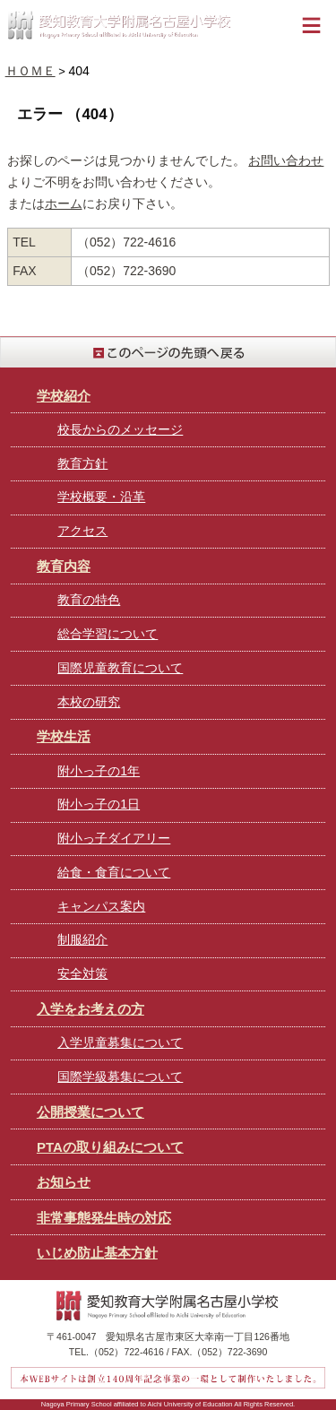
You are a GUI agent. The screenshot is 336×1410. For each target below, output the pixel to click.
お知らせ (63, 1181)
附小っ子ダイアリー (113, 838)
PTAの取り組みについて (110, 1147)
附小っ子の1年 (98, 771)
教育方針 (82, 463)
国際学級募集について (120, 1076)
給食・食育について (113, 872)
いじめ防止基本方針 (97, 1252)
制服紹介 (82, 939)
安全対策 (82, 973)
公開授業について (90, 1112)
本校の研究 (88, 702)
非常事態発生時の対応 (104, 1217)
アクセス (82, 530)
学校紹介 (63, 395)
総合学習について (107, 634)
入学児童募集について (120, 1042)
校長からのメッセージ (120, 429)
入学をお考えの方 (90, 1008)
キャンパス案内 (101, 906)
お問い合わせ (285, 160)
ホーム (63, 203)
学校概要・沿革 (101, 496)
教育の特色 (88, 600)
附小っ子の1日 (98, 804)
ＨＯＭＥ (30, 71)
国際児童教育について (120, 668)
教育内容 (63, 566)
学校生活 (63, 736)
